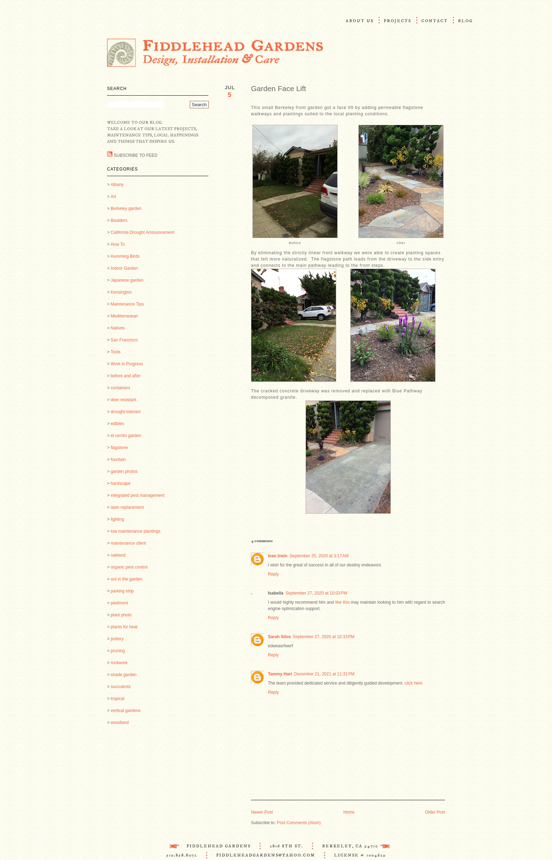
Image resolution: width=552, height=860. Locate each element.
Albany (117, 184)
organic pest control (129, 567)
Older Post (435, 812)
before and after (125, 375)
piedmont (119, 603)
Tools (115, 351)
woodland (119, 722)
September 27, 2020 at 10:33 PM (324, 636)
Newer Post (262, 812)
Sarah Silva (279, 636)
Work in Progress (127, 363)
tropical (117, 698)
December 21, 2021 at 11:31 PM (324, 674)
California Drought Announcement (142, 232)
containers (120, 387)
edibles (117, 423)
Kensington (121, 292)
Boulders (119, 220)
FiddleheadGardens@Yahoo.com (265, 855)
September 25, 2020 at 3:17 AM (319, 555)
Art (113, 196)
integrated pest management (137, 495)
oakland (118, 555)
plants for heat (124, 626)
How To (118, 244)
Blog (465, 21)
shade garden (123, 674)
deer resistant (123, 399)
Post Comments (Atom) (299, 822)
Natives (118, 328)
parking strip (122, 591)
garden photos (124, 471)
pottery (117, 638)
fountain (118, 459)
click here (413, 683)
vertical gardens (125, 710)
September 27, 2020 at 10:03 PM (316, 593)
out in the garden (126, 579)
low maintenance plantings (135, 531)
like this (342, 602)
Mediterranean (124, 316)
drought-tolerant (125, 411)
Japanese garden (127, 280)
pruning (118, 650)
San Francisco (124, 340)
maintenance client (128, 543)
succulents (121, 686)
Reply (273, 574)
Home (349, 812)
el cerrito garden (126, 435)
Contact (434, 21)
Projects (397, 21)
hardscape (120, 483)
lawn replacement (127, 507)
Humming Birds (125, 256)
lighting (117, 519)
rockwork (119, 662)
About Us (360, 21)
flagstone (119, 447)
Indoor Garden (124, 268)
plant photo (121, 614)
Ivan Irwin (277, 555)
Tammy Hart (280, 674)
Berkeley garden (126, 208)
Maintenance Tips (127, 304)
